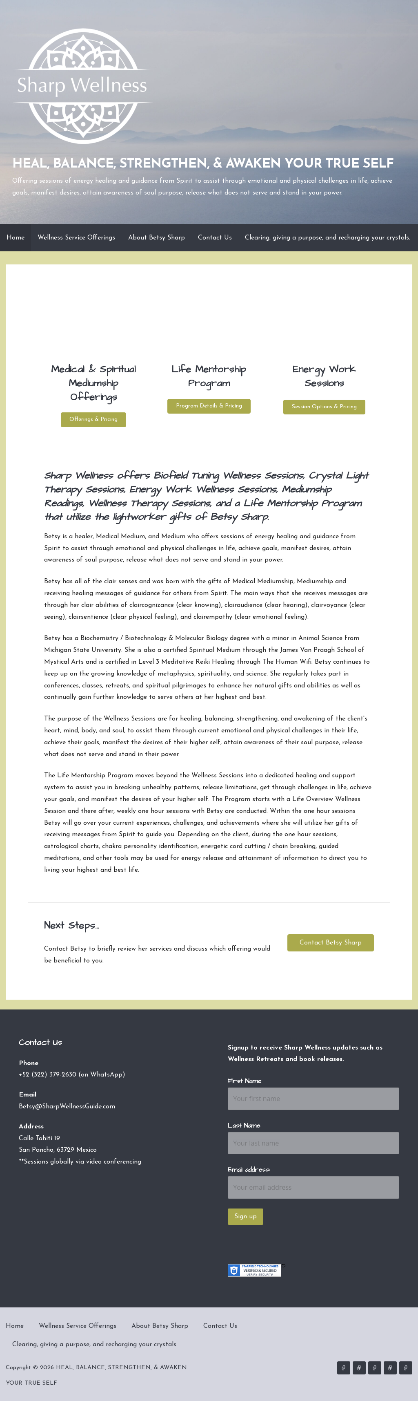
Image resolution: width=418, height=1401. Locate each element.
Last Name (244, 1125)
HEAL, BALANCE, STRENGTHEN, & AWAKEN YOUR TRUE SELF (203, 164)
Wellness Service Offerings (76, 238)
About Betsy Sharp (156, 238)
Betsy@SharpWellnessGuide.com (67, 1106)
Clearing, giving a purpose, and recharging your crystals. (327, 238)
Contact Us (215, 238)
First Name (244, 1080)
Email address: (249, 1169)
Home (15, 238)
